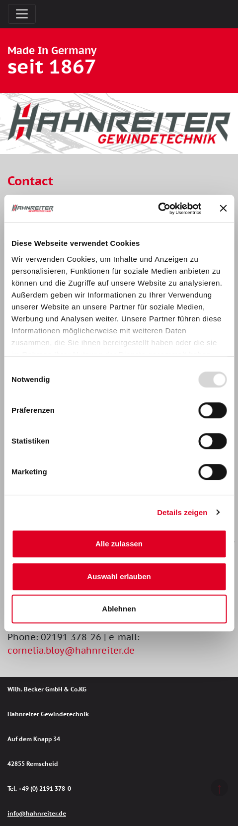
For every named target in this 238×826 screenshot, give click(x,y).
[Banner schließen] (223, 208)
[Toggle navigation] (22, 14)
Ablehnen (119, 608)
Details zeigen (182, 512)
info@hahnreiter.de (36, 813)
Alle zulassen (119, 543)
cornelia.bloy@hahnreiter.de (71, 650)
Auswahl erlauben (119, 576)
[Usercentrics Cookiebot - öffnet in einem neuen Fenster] (157, 208)
